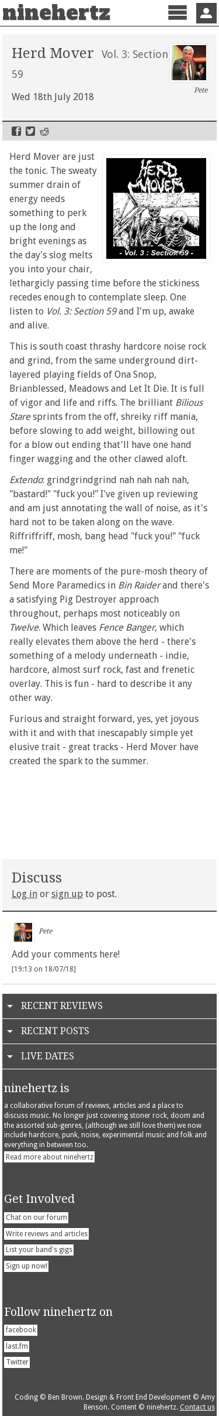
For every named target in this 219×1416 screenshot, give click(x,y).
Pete (189, 69)
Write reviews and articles (47, 1234)
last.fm (17, 1346)
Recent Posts (55, 1031)
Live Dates (47, 1056)
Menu (177, 22)
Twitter (30, 131)
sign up (67, 893)
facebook (21, 1330)
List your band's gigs (39, 1250)
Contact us (197, 1407)
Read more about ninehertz (49, 1157)
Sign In (206, 13)
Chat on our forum (36, 1217)
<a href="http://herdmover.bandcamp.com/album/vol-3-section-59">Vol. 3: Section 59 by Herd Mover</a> (109, 810)
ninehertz (56, 13)
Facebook (16, 131)
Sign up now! (26, 1266)
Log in (24, 893)
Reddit (44, 131)
